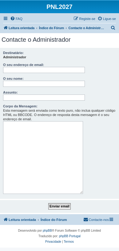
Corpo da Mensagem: (20, 106)
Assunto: (10, 92)
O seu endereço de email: (23, 65)
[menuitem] (16, 18)
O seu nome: (13, 78)
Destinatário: (13, 53)
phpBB (47, 230)
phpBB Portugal (70, 236)
